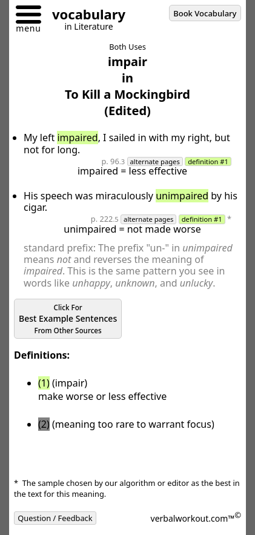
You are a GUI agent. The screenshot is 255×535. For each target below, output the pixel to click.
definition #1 (208, 161)
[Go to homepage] (84, 16)
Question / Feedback (55, 518)
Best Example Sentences (68, 319)
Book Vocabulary (204, 13)
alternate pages (155, 161)
